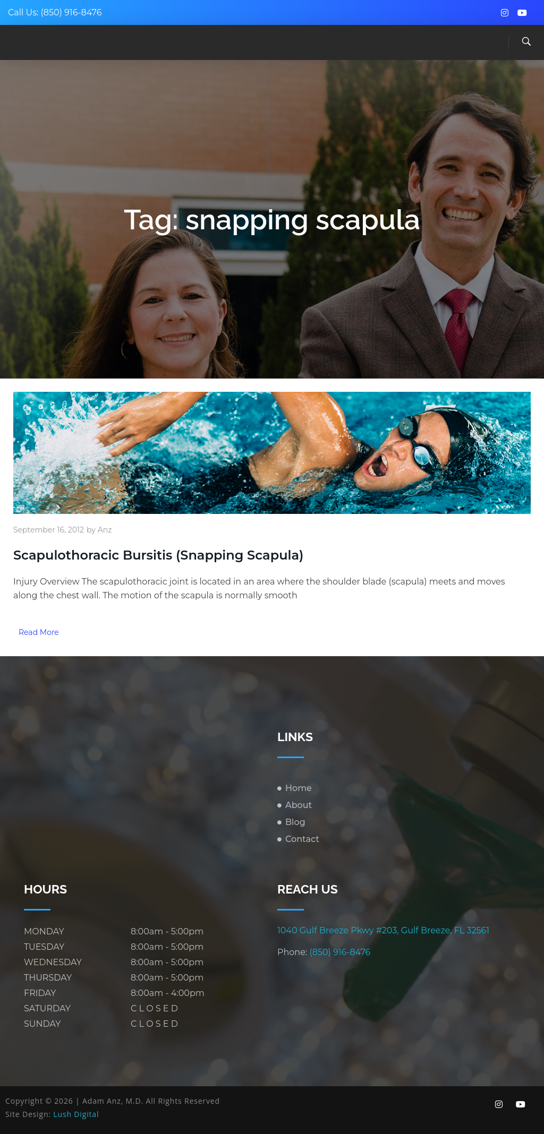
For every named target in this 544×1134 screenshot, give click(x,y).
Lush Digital (76, 1114)
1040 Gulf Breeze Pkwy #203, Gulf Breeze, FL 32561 (383, 930)
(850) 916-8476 (71, 12)
